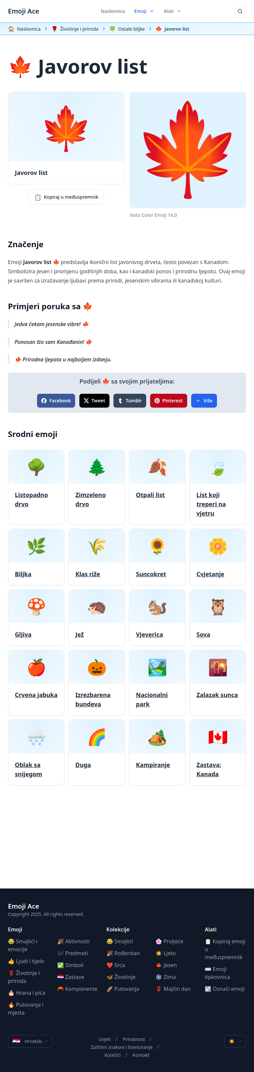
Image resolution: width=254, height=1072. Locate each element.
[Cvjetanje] (218, 557)
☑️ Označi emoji (225, 988)
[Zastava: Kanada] (218, 752)
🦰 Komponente (77, 988)
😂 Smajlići (119, 941)
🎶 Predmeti (72, 953)
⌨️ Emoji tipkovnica (217, 973)
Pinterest (168, 400)
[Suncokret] (157, 557)
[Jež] (96, 617)
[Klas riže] (96, 557)
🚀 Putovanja (122, 988)
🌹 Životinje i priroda (24, 977)
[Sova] (218, 617)
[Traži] (240, 11)
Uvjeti (105, 1039)
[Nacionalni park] (157, 683)
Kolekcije (118, 929)
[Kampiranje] (157, 752)
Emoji (144, 11)
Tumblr (130, 400)
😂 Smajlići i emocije (22, 945)
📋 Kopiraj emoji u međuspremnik (225, 949)
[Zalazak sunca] (218, 683)
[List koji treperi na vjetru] (218, 487)
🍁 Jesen (166, 965)
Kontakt (141, 1055)
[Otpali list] (157, 487)
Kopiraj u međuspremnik (66, 197)
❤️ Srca (115, 965)
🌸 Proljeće (169, 941)
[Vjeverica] (157, 617)
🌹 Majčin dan (172, 988)
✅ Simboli (70, 965)
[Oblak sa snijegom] (36, 752)
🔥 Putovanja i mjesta (25, 1008)
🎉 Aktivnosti (73, 941)
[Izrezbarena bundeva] (96, 683)
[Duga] (96, 752)
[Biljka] (36, 557)
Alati (173, 11)
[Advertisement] (127, 842)
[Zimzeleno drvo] (96, 487)
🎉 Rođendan (123, 953)
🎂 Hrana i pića (26, 992)
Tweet (94, 400)
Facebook (56, 400)
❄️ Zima (165, 977)
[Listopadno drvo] (36, 487)
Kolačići (113, 1055)
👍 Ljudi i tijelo (26, 961)
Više (204, 400)
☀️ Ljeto (165, 953)
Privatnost (134, 1039)
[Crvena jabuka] (36, 683)
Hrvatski (30, 1041)
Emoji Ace (23, 11)
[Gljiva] (36, 617)
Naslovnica (113, 11)
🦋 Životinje (121, 977)
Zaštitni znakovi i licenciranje (122, 1047)
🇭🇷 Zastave (70, 977)
